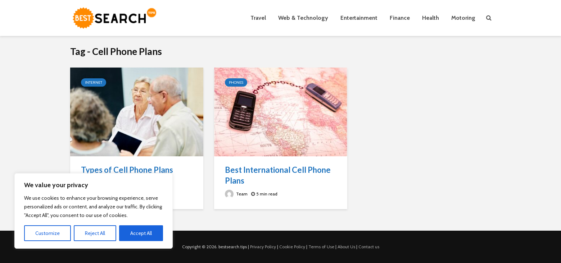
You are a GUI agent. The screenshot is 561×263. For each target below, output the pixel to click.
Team (236, 194)
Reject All (95, 233)
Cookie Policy (292, 246)
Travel (258, 17)
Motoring (463, 17)
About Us (346, 246)
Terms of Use (321, 246)
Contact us (368, 246)
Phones (236, 82)
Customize (47, 233)
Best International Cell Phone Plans (278, 175)
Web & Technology (303, 17)
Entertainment (358, 17)
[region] (93, 211)
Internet (93, 82)
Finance (400, 17)
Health (430, 17)
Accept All (141, 233)
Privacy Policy (263, 246)
